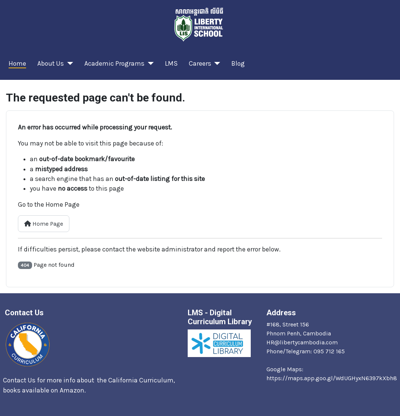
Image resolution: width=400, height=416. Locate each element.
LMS (171, 63)
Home (17, 63)
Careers (200, 63)
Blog (238, 63)
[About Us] (68, 63)
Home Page (43, 223)
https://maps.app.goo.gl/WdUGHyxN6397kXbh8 (331, 378)
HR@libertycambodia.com (302, 342)
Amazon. (73, 390)
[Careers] (216, 63)
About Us (50, 63)
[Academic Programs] (149, 63)
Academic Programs (114, 63)
